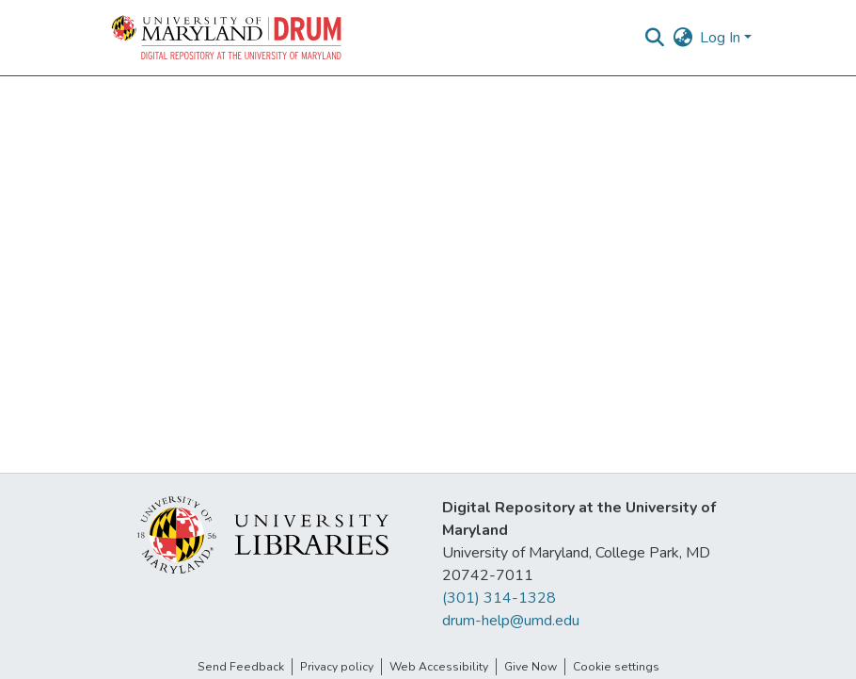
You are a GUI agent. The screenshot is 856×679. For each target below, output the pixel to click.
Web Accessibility (438, 666)
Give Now (530, 666)
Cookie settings (616, 666)
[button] (227, 38)
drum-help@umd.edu (510, 620)
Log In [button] (722, 37)
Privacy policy (336, 666)
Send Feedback (241, 666)
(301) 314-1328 (499, 598)
